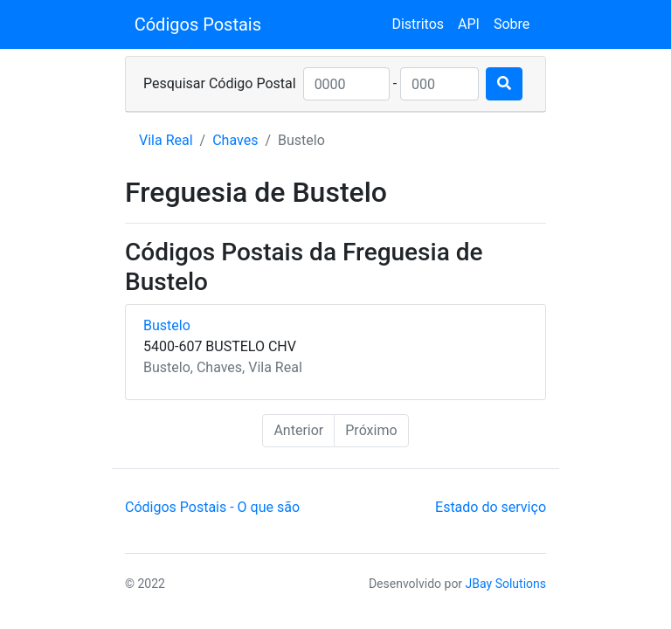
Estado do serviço (490, 507)
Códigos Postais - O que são (212, 507)
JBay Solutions (506, 584)
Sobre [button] (511, 24)
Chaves (235, 140)
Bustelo (166, 325)
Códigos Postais (198, 24)
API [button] (469, 24)
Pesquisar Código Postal (219, 83)
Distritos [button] (417, 24)
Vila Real (166, 140)
